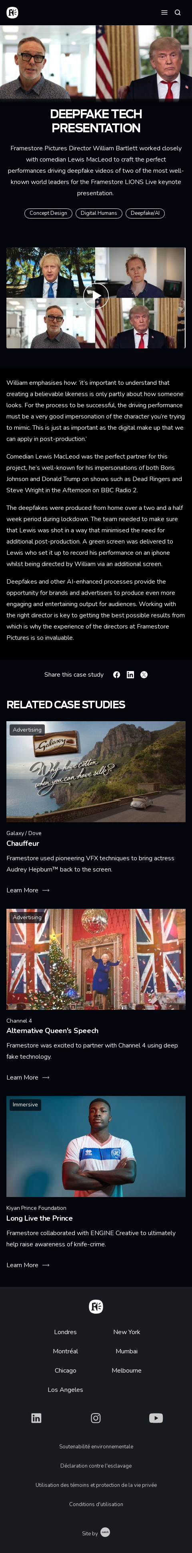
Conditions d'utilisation (96, 1504)
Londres (65, 1332)
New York (126, 1332)
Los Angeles (65, 1389)
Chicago (65, 1370)
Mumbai (127, 1351)
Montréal (65, 1351)
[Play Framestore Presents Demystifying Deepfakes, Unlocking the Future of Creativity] (96, 297)
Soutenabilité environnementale (96, 1446)
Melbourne (127, 1370)
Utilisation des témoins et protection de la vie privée (96, 1485)
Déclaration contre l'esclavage (96, 1466)
